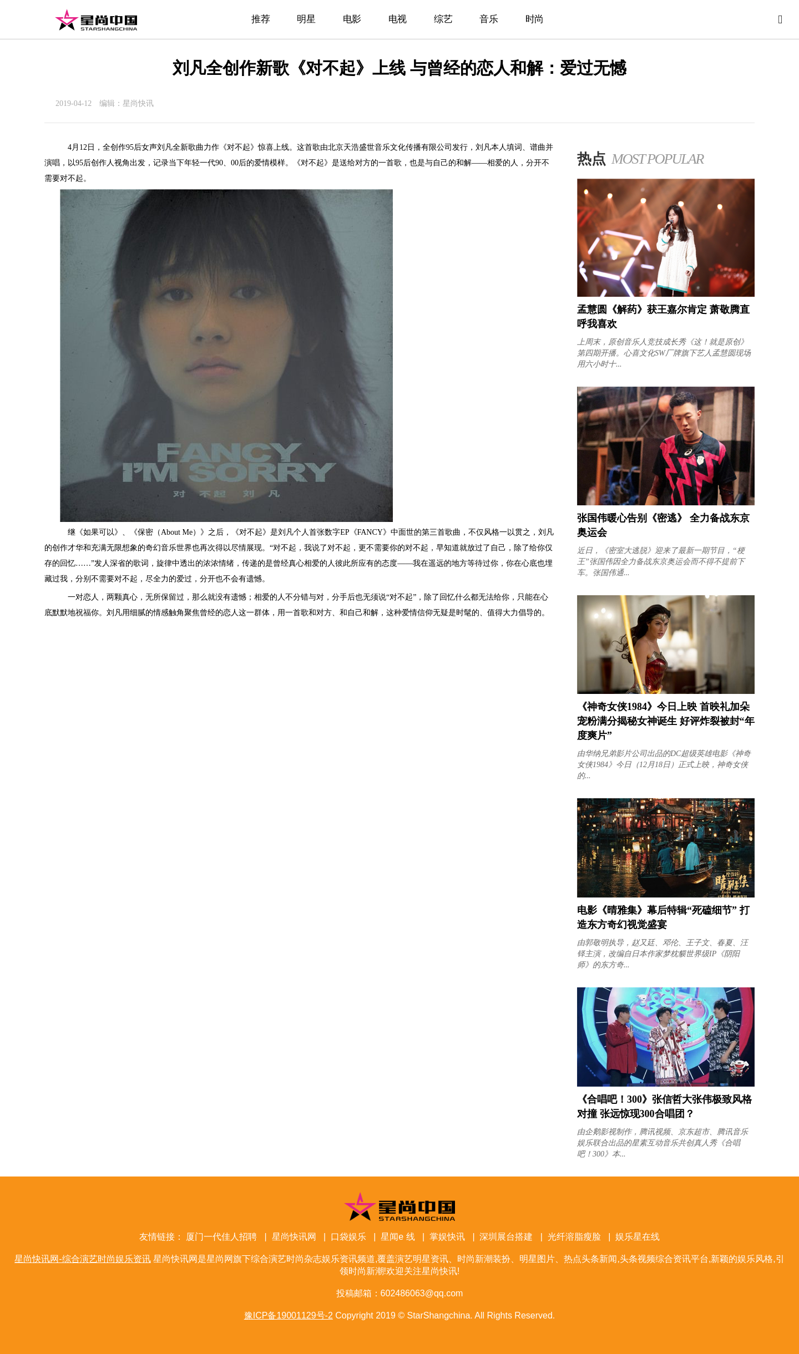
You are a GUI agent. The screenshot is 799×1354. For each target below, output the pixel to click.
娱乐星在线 (637, 1236)
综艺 (443, 19)
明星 (306, 19)
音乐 (488, 19)
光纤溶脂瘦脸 (574, 1236)
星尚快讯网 (294, 1236)
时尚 (534, 19)
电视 (397, 19)
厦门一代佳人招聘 (221, 1236)
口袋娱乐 (348, 1236)
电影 (352, 19)
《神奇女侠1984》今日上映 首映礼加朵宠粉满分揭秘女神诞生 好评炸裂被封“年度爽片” (666, 721)
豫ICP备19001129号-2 (288, 1315)
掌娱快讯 (447, 1236)
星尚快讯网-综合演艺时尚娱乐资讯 (96, 19)
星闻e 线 (397, 1236)
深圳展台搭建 (506, 1236)
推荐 (260, 19)
